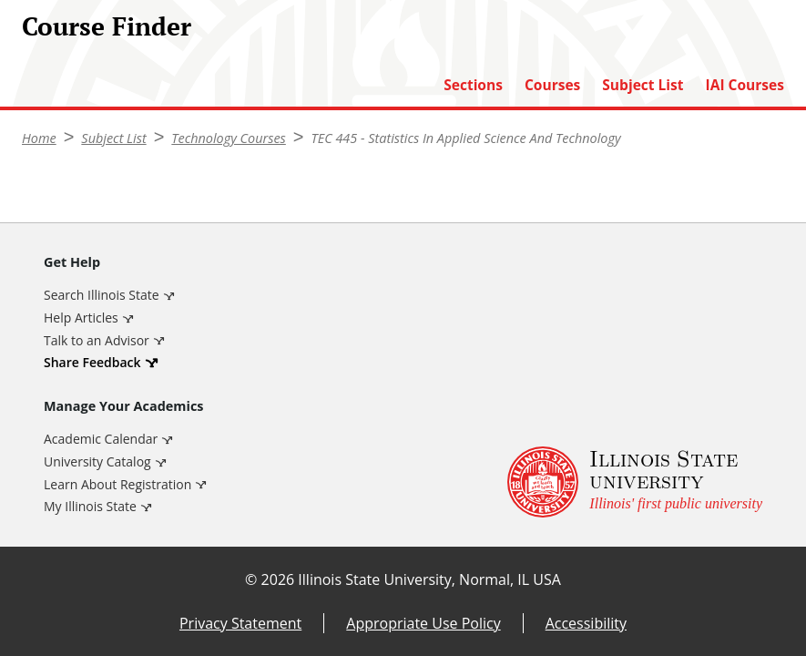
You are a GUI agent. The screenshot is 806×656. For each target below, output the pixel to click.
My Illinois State (90, 506)
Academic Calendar (101, 438)
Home (39, 138)
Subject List (642, 85)
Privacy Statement (240, 623)
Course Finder (106, 26)
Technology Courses (228, 138)
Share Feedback (92, 362)
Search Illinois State (101, 294)
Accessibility (586, 623)
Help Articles (81, 317)
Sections (473, 85)
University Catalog (97, 461)
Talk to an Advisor (96, 340)
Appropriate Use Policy (423, 623)
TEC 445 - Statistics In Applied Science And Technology (466, 138)
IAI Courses (745, 85)
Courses (552, 85)
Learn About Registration (117, 484)
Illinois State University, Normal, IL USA (429, 579)
